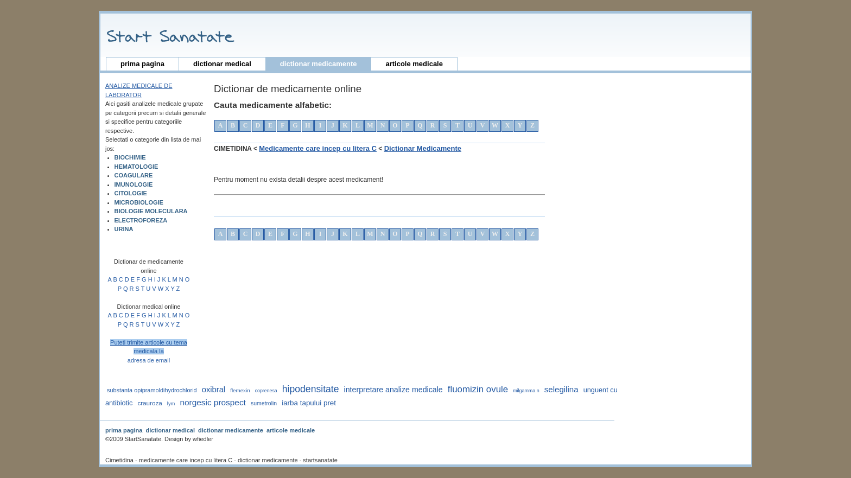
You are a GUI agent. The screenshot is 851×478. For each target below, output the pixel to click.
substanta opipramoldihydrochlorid (152, 390)
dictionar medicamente (318, 64)
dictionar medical (222, 64)
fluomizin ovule (478, 389)
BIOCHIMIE (130, 157)
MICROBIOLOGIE (139, 202)
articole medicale (414, 64)
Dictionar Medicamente (422, 148)
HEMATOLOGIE (136, 166)
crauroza (149, 402)
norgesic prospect (212, 402)
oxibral (213, 389)
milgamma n (526, 390)
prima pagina (142, 64)
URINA (124, 229)
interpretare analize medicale (393, 389)
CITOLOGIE (131, 193)
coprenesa (266, 390)
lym (171, 403)
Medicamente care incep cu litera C (318, 148)
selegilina (561, 389)
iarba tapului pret (309, 403)
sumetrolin (264, 403)
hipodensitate (310, 389)
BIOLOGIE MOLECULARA (151, 211)
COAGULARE (134, 175)
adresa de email (149, 360)
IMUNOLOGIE (134, 184)
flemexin (240, 390)
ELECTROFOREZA (141, 220)
